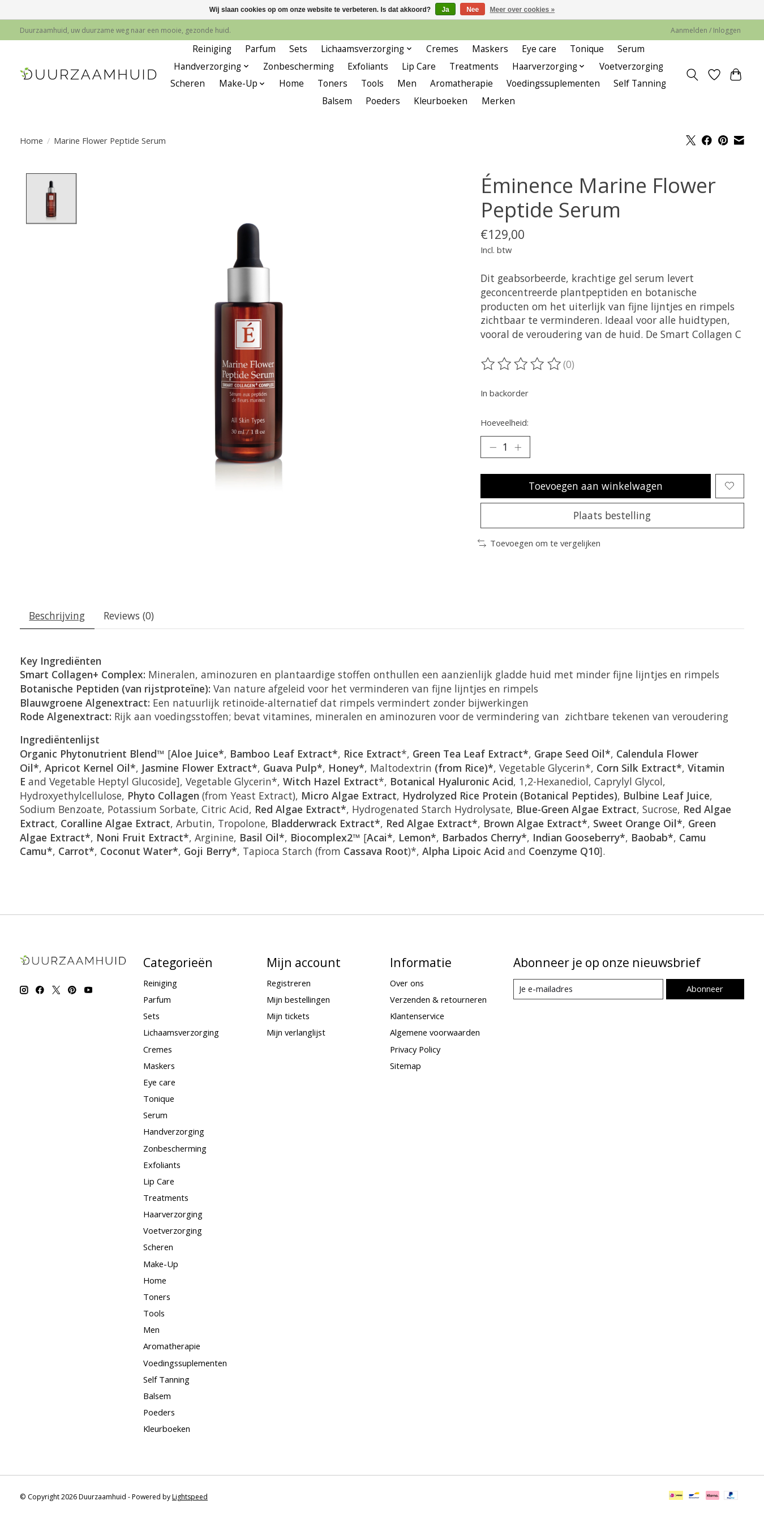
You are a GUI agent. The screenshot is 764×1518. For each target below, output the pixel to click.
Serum (631, 49)
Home (291, 83)
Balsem (337, 101)
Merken (498, 101)
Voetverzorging (631, 66)
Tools (372, 83)
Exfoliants (367, 66)
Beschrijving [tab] (57, 615)
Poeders (383, 101)
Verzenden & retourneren (438, 1000)
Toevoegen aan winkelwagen (596, 486)
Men (407, 83)
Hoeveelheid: (504, 422)
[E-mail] (588, 990)
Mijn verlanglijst (296, 1032)
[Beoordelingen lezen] (521, 364)
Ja (445, 10)
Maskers (490, 49)
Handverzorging (173, 1132)
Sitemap (405, 1065)
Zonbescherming (298, 66)
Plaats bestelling (612, 515)
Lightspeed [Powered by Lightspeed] (190, 1497)
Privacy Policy (415, 1049)
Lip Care (419, 66)
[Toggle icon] (692, 75)
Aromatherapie (461, 83)
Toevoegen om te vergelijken (539, 543)
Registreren (289, 983)
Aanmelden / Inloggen (706, 30)
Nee (472, 10)
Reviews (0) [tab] (129, 615)
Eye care (539, 49)
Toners (332, 83)
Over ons (407, 983)
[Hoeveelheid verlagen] (493, 447)
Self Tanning (639, 83)
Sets (298, 49)
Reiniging (211, 49)
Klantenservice (417, 1016)
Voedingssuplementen (553, 83)
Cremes (442, 49)
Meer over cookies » (522, 10)
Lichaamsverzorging (181, 1032)
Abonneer (704, 989)
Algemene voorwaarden (435, 1032)
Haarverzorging (173, 1214)
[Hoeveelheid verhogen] (518, 447)
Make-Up (160, 1263)
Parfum (260, 49)
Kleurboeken (440, 101)
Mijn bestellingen (298, 1000)
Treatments (474, 66)
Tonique (587, 49)
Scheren (187, 83)
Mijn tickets (288, 1016)
